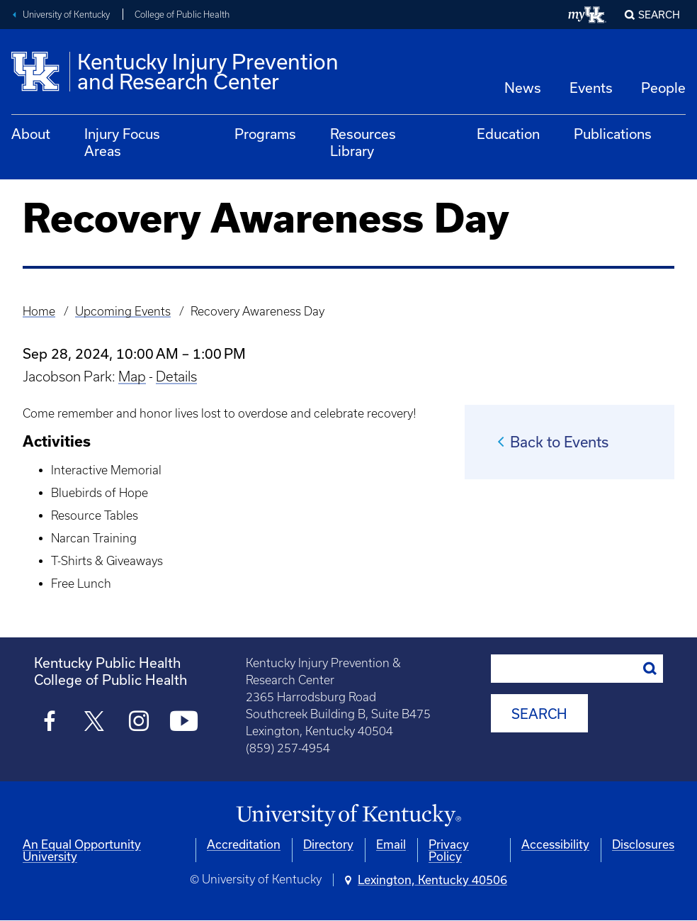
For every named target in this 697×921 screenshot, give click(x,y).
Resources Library (363, 142)
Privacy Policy (449, 850)
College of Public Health (182, 14)
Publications (613, 133)
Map (132, 376)
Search (659, 15)
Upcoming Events (123, 311)
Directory (328, 844)
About (30, 133)
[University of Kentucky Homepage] (348, 815)
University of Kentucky (66, 14)
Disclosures (643, 844)
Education (508, 133)
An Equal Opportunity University (82, 850)
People (663, 87)
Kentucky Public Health (107, 662)
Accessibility (555, 844)
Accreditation (243, 844)
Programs (265, 133)
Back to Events (559, 441)
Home (39, 311)
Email (391, 844)
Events (591, 87)
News (522, 87)
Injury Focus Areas (122, 142)
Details (176, 376)
